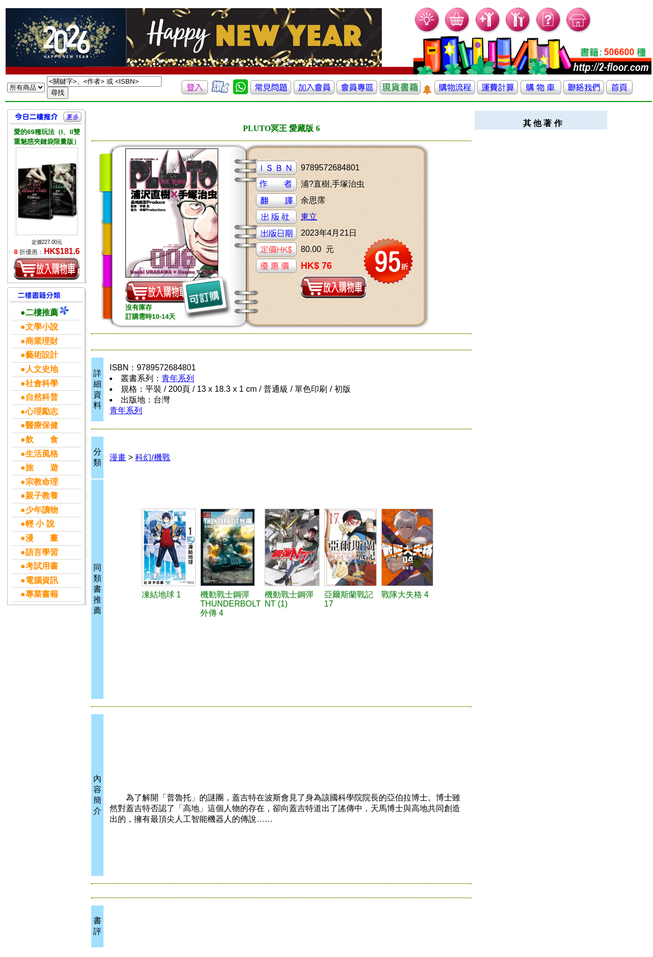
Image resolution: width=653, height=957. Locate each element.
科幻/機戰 (152, 457)
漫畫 (118, 457)
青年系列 (178, 378)
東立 (309, 216)
